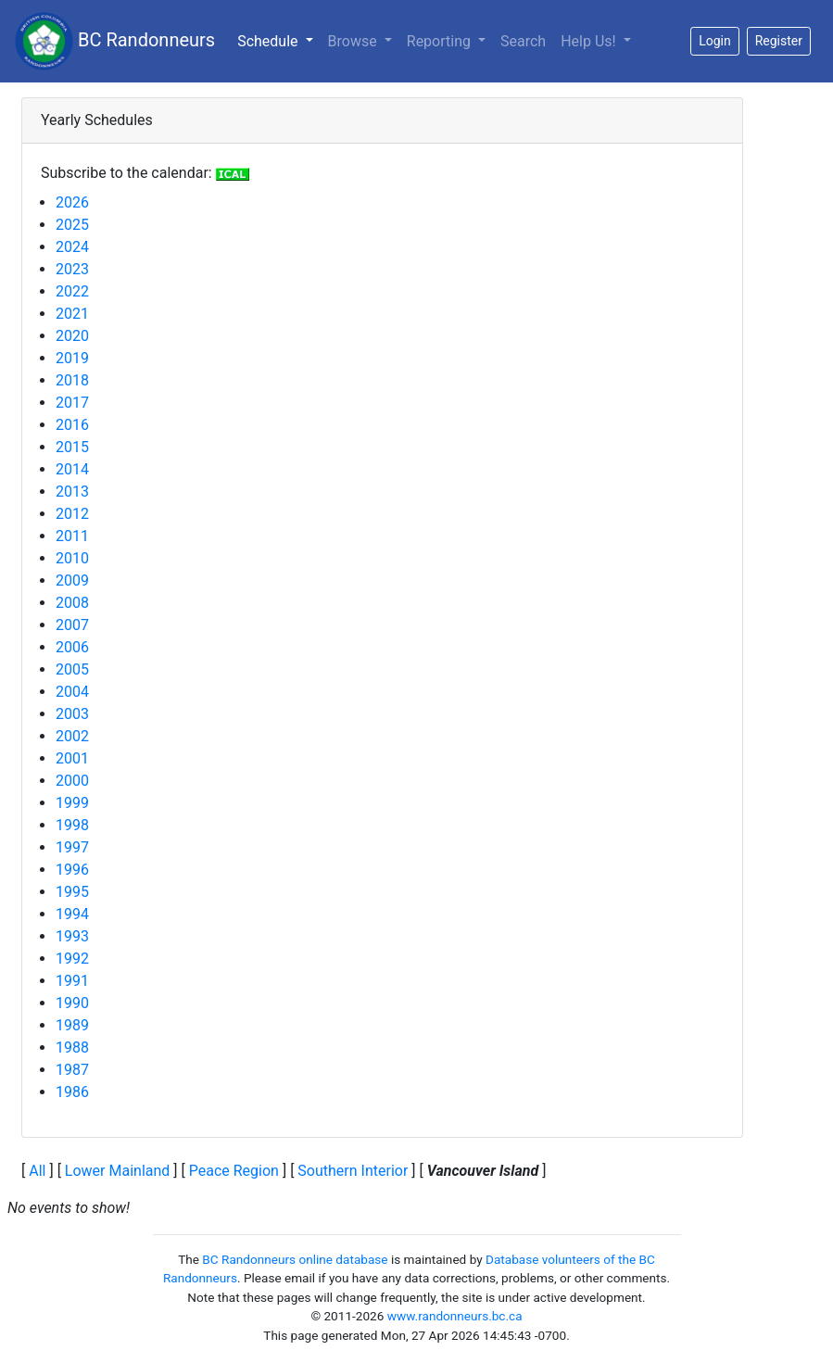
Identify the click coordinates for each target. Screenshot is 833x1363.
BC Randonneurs (115, 41)
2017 (72, 402)
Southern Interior (352, 1171)
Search (523, 41)
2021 (72, 313)
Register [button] (778, 40)
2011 (72, 536)
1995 (72, 892)
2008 (72, 603)
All (37, 1171)
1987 (72, 1070)
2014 (72, 469)
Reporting (440, 41)
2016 (72, 425)
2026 (72, 202)
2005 (72, 669)
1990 (72, 1003)
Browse (354, 41)
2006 (72, 647)
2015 (72, 447)
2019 (72, 358)
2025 (72, 224)
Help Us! (590, 41)
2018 (72, 380)
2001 (72, 758)
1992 (72, 958)
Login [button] (715, 40)
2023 (72, 269)
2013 (72, 491)
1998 (72, 825)
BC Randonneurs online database (294, 1259)
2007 (72, 625)
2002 (72, 736)
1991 (72, 981)
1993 (72, 936)
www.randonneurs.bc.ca (455, 1315)
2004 (72, 691)
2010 (72, 558)
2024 (72, 247)
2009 (72, 580)
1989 (72, 1025)
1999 (72, 803)
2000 (72, 780)
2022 (72, 291)
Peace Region (234, 1171)
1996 (72, 869)
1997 (72, 847)
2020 (72, 336)
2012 (72, 514)
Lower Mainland (117, 1171)
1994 (72, 914)
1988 (72, 1047)
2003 (72, 714)
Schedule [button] (278, 40)
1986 (72, 1092)
